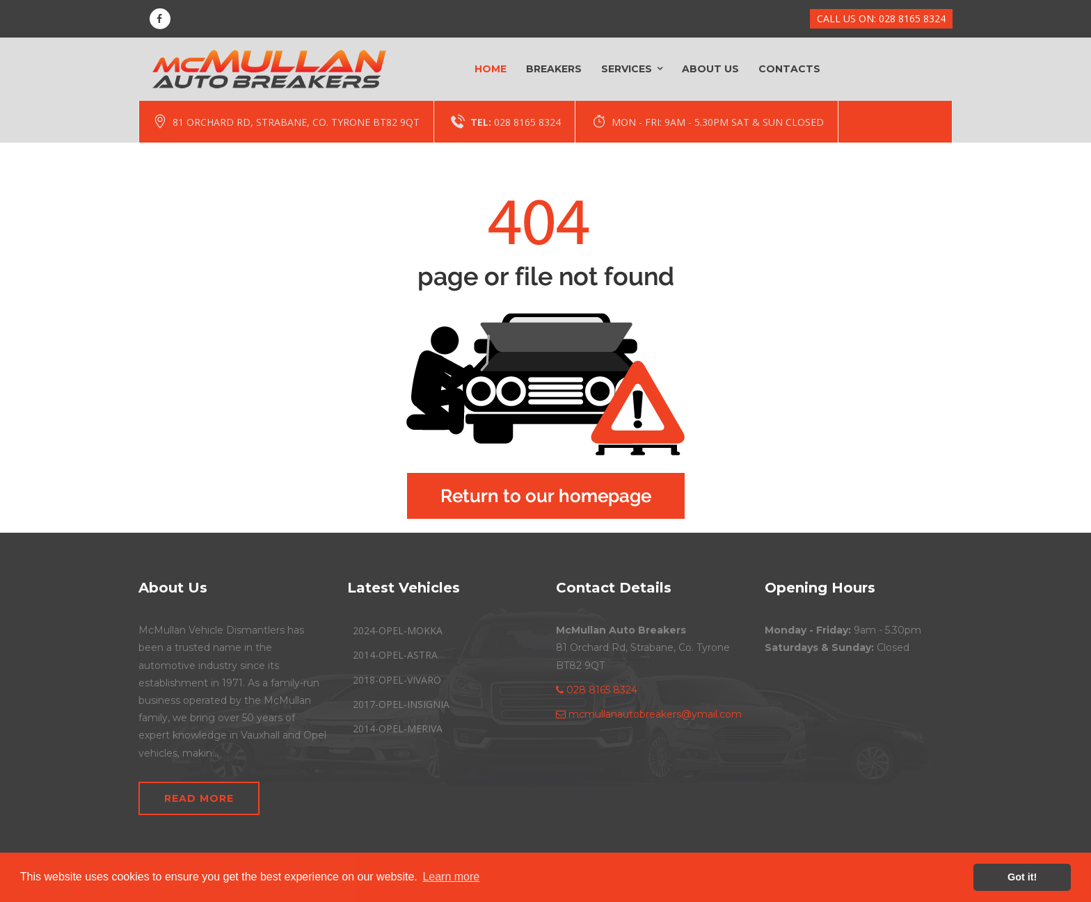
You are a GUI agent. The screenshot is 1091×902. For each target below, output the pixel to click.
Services (626, 69)
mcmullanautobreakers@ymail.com (649, 714)
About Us (710, 69)
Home (491, 69)
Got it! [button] (1022, 877)
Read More (199, 798)
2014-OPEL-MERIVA (398, 728)
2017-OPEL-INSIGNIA (401, 704)
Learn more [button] (450, 877)
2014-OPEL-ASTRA (395, 654)
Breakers (554, 69)
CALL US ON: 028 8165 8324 (881, 18)
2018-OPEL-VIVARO (397, 679)
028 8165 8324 (527, 122)
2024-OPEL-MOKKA (398, 630)
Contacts (789, 69)
